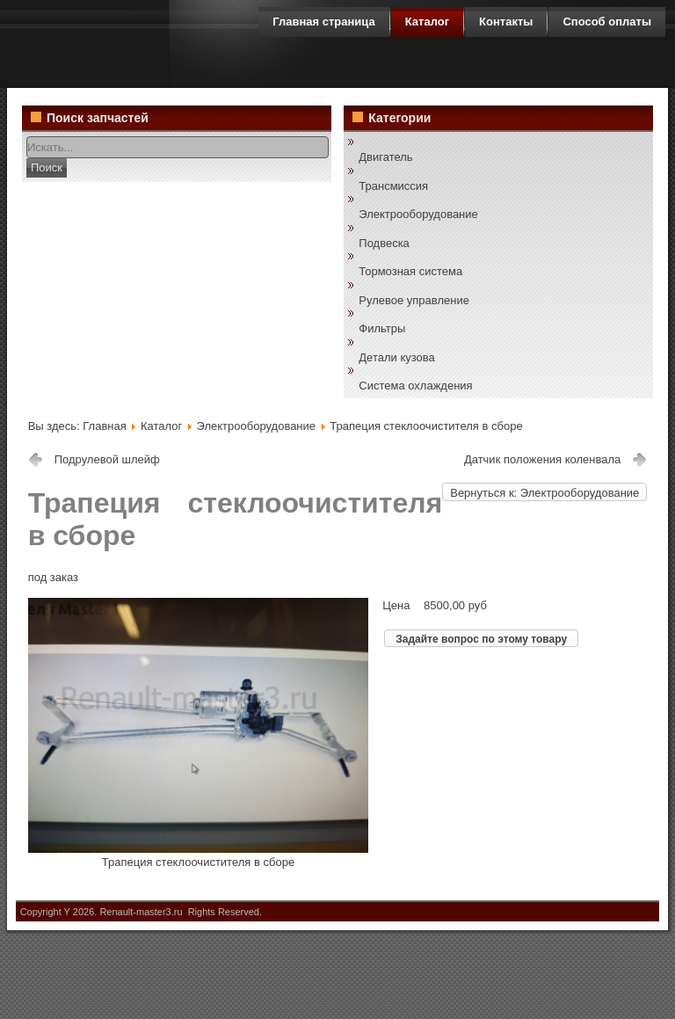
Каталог (163, 426)
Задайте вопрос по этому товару (481, 639)
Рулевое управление (414, 300)
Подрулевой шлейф (107, 459)
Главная (104, 426)
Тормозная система (410, 271)
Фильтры (382, 328)
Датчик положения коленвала (542, 459)
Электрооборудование (418, 214)
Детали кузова (396, 357)
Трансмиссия (393, 186)
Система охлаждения (415, 385)
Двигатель (385, 157)
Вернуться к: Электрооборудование (544, 492)
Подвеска (384, 243)
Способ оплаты (606, 21)
